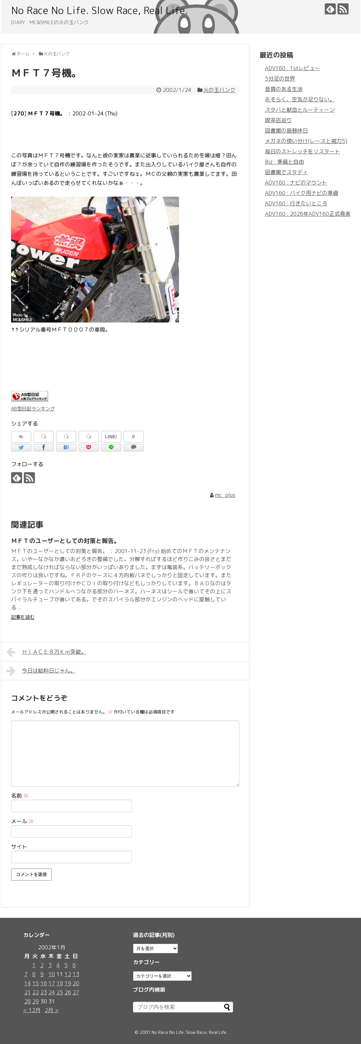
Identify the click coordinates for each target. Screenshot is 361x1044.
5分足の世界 (280, 78)
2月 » (52, 1010)
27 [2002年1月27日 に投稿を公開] (76, 992)
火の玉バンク (219, 90)
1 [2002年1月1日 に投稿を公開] (34, 965)
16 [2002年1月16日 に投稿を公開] (43, 983)
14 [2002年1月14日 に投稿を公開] (27, 983)
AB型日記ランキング (33, 408)
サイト (19, 846)
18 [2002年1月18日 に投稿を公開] (59, 983)
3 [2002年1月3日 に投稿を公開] (50, 965)
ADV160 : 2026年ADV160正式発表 (308, 213)
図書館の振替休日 (286, 130)
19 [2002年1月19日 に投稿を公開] (67, 983)
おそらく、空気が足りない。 (300, 99)
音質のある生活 (284, 89)
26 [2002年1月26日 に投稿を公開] (67, 992)
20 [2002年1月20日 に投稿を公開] (76, 983)
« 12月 (32, 1010)
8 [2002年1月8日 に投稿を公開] (34, 974)
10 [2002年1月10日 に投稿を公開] (51, 974)
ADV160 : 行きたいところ (296, 203)
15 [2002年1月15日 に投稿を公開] (35, 983)
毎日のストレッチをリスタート (302, 151)
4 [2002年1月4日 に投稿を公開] (58, 965)
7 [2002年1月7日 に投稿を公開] (26, 974)
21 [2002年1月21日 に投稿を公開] (27, 992)
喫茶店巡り (278, 120)
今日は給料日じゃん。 (41, 670)
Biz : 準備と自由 (284, 161)
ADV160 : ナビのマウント (296, 182)
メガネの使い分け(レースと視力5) (306, 141)
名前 (20, 795)
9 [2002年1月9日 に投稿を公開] (42, 974)
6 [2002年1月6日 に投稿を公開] (74, 965)
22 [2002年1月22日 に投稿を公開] (35, 992)
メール (22, 821)
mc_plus (225, 495)
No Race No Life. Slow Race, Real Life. (99, 10)
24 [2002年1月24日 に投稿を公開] (51, 992)
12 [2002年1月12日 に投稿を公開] (67, 974)
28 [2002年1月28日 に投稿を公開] (27, 1001)
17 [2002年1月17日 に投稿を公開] (51, 983)
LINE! (111, 436)
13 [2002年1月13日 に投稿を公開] (76, 974)
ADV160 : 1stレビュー (292, 68)
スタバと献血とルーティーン (300, 109)
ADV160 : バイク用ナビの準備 (301, 193)
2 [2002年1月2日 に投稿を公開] (42, 965)
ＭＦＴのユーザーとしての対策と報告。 (65, 541)
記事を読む (23, 617)
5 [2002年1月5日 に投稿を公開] (66, 965)
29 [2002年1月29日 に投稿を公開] (35, 1001)
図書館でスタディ (286, 172)
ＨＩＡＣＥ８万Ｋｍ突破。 (46, 652)
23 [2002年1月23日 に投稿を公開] (43, 992)
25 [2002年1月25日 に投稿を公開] (59, 992)
